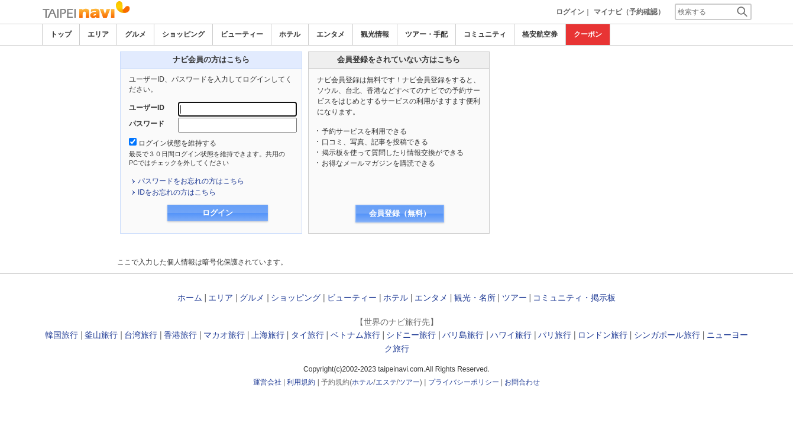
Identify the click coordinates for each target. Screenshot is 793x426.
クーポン (588, 34)
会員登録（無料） (400, 213)
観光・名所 (475, 297)
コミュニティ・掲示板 (574, 297)
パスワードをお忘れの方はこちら (191, 181)
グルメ (135, 34)
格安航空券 (540, 34)
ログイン (570, 12)
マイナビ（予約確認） (629, 12)
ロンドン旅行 (602, 335)
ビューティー (242, 34)
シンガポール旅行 (667, 335)
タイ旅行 (307, 335)
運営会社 (267, 382)
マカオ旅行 (224, 335)
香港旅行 (180, 335)
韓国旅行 (61, 335)
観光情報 (375, 34)
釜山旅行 (101, 335)
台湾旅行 (140, 335)
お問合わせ (522, 382)
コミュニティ (485, 34)
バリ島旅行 (463, 335)
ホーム (189, 297)
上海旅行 (267, 335)
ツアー (514, 297)
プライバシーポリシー (463, 382)
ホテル (289, 34)
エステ (386, 382)
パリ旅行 (554, 335)
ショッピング (183, 34)
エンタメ (330, 34)
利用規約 (301, 382)
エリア (98, 34)
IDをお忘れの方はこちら (177, 192)
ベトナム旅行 (355, 335)
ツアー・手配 (426, 34)
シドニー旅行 (411, 335)
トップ (61, 34)
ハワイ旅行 (511, 335)
